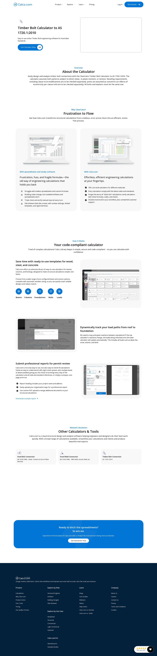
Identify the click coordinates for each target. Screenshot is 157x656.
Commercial (51, 623)
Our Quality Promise (22, 610)
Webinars (82, 600)
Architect (50, 597)
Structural (51, 620)
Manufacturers (52, 644)
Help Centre (83, 607)
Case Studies (83, 597)
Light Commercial (53, 627)
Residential (51, 617)
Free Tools (19, 603)
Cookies (113, 610)
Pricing (91, 4)
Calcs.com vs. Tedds (86, 613)
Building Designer (53, 600)
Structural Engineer (54, 593)
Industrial (51, 630)
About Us (114, 593)
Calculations (20, 593)
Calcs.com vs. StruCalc (86, 610)
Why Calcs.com (21, 597)
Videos (81, 603)
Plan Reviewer (52, 603)
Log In (120, 4)
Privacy (113, 603)
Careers (113, 597)
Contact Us (114, 600)
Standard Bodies (53, 647)
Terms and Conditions (118, 607)
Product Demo (20, 600)
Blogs (81, 593)
